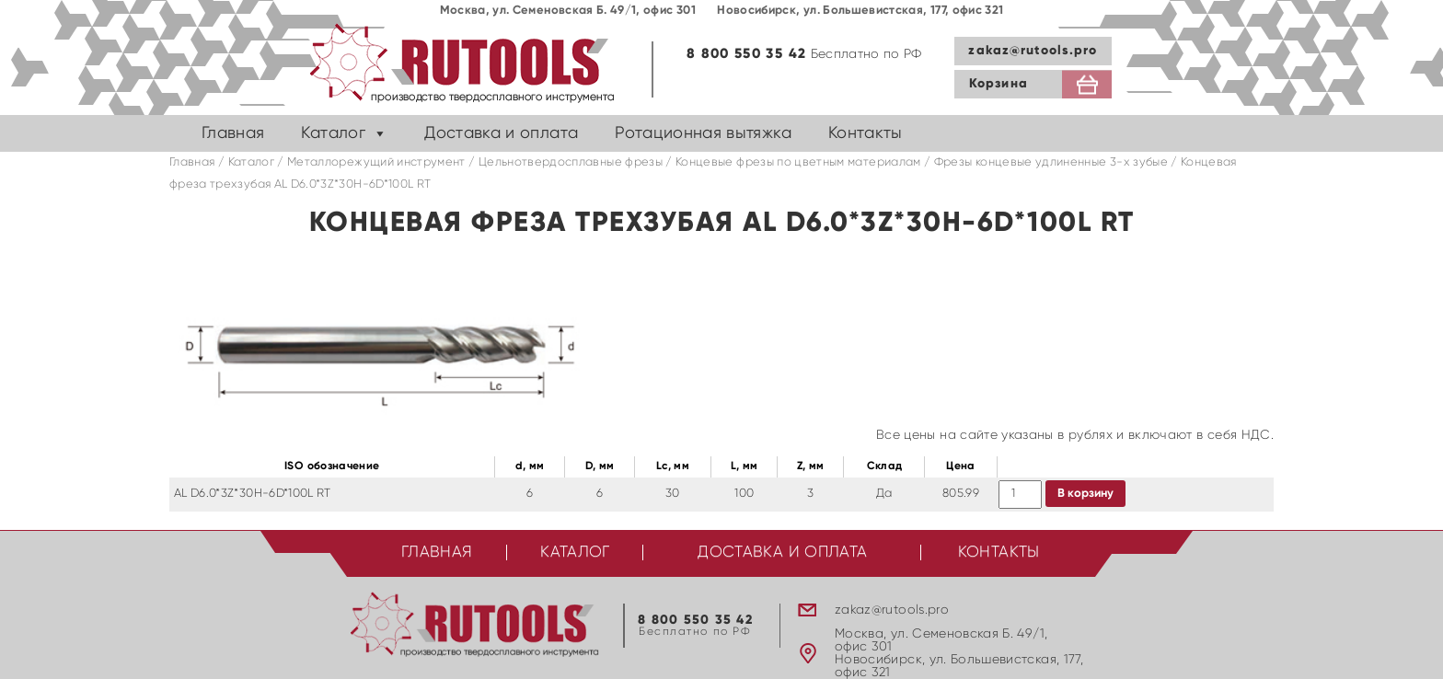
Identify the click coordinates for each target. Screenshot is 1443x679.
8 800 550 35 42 (746, 54)
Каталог (332, 133)
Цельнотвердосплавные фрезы (571, 162)
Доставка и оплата (501, 133)
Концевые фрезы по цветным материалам (798, 162)
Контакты (865, 133)
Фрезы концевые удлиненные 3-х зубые (1051, 162)
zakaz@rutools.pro (1032, 50)
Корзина (998, 83)
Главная (233, 133)
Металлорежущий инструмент (376, 162)
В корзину (1085, 494)
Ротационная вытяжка (703, 133)
